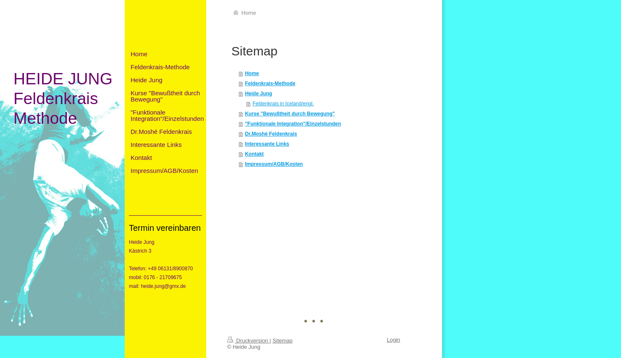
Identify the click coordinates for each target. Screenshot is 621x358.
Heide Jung (258, 94)
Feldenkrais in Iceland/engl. (283, 104)
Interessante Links (267, 144)
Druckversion (248, 340)
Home (252, 73)
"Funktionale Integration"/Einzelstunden (293, 124)
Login (393, 340)
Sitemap (283, 340)
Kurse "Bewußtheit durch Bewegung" (290, 114)
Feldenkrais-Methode (270, 83)
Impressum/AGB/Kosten (274, 164)
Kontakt (254, 154)
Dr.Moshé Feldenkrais (271, 134)
